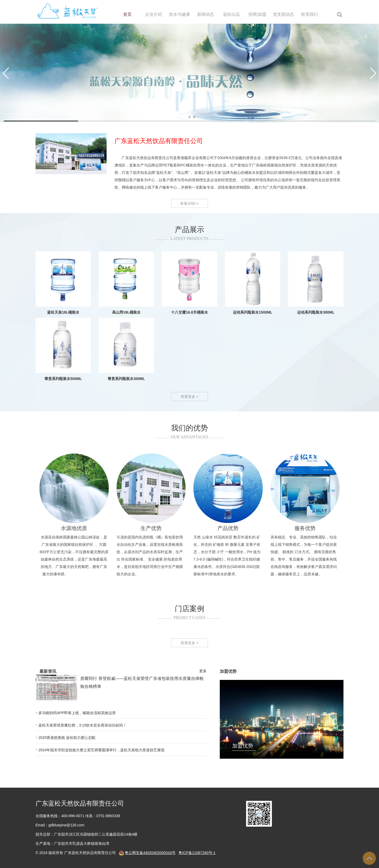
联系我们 (309, 14)
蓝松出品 (231, 14)
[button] (184, 117)
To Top (369, 858)
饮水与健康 (179, 14)
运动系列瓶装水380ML (316, 377)
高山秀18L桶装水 (126, 377)
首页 (127, 14)
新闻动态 (205, 14)
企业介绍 (153, 14)
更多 (22, 671)
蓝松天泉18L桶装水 (63, 377)
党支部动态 (283, 14)
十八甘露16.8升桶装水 (189, 377)
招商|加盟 (257, 14)
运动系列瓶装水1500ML (252, 377)
